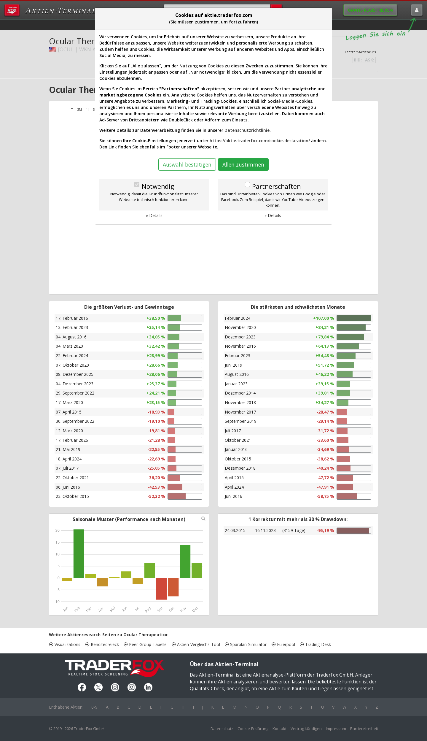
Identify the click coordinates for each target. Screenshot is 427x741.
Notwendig (158, 186)
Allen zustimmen (243, 164)
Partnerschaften (276, 186)
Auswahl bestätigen (187, 164)
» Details (154, 215)
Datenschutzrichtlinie (247, 130)
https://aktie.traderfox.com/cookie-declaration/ (260, 140)
